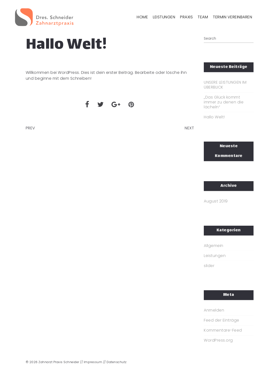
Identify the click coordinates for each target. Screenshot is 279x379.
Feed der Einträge (221, 320)
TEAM (203, 17)
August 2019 (216, 201)
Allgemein (213, 245)
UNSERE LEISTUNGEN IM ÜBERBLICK (225, 85)
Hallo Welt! (214, 117)
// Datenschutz (115, 362)
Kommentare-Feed (223, 330)
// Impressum (91, 362)
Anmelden (214, 310)
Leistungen (215, 255)
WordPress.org (218, 340)
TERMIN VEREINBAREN (232, 17)
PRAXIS (186, 17)
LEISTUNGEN (164, 17)
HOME (142, 17)
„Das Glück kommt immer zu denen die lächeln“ (223, 102)
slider (209, 265)
